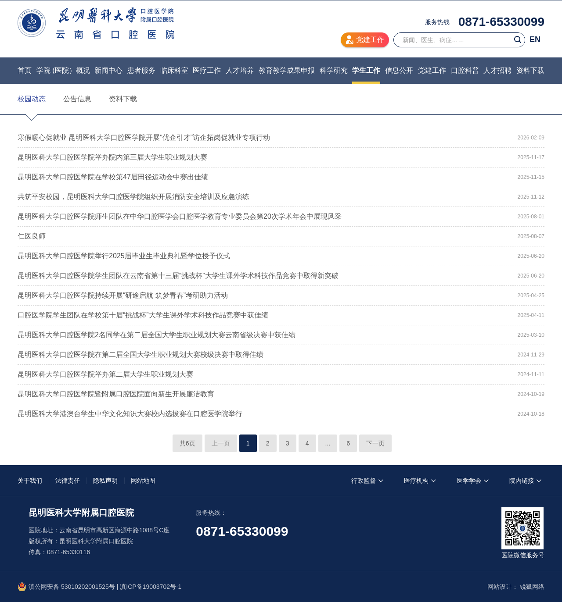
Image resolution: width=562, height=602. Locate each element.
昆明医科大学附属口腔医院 (96, 23)
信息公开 (399, 70)
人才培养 (240, 70)
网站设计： (502, 586)
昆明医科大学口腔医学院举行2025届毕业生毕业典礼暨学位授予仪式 (124, 256)
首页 (25, 70)
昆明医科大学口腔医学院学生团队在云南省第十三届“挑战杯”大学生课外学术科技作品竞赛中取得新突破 (178, 275)
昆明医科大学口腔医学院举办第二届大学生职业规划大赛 (105, 374)
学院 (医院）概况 (63, 70)
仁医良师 (32, 236)
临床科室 (174, 70)
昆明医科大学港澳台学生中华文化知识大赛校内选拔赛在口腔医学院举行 (130, 413)
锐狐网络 (532, 586)
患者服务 (141, 70)
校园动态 (32, 99)
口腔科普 (465, 70)
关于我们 (30, 480)
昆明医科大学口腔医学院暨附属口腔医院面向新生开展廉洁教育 (116, 394)
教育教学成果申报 (287, 70)
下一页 (375, 443)
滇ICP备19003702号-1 (150, 586)
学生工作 (366, 70)
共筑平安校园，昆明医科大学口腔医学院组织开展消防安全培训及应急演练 (133, 196)
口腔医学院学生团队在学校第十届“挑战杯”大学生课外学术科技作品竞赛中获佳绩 (143, 315)
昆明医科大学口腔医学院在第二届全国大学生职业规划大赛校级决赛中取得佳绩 (140, 354)
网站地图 (143, 480)
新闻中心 (108, 70)
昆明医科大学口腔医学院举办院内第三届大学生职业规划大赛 (112, 157)
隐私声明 (105, 480)
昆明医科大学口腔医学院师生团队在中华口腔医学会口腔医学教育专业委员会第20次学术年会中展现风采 (180, 216)
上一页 (221, 443)
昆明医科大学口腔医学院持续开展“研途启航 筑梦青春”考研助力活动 (123, 295)
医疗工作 (207, 70)
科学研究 (334, 70)
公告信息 (77, 99)
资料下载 (530, 70)
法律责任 (67, 480)
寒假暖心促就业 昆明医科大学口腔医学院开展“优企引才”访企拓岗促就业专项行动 (144, 137)
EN (535, 39)
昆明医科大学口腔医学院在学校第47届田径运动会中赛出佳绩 (113, 177)
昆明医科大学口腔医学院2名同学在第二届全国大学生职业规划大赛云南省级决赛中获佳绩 (156, 334)
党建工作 (432, 70)
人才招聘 (497, 70)
